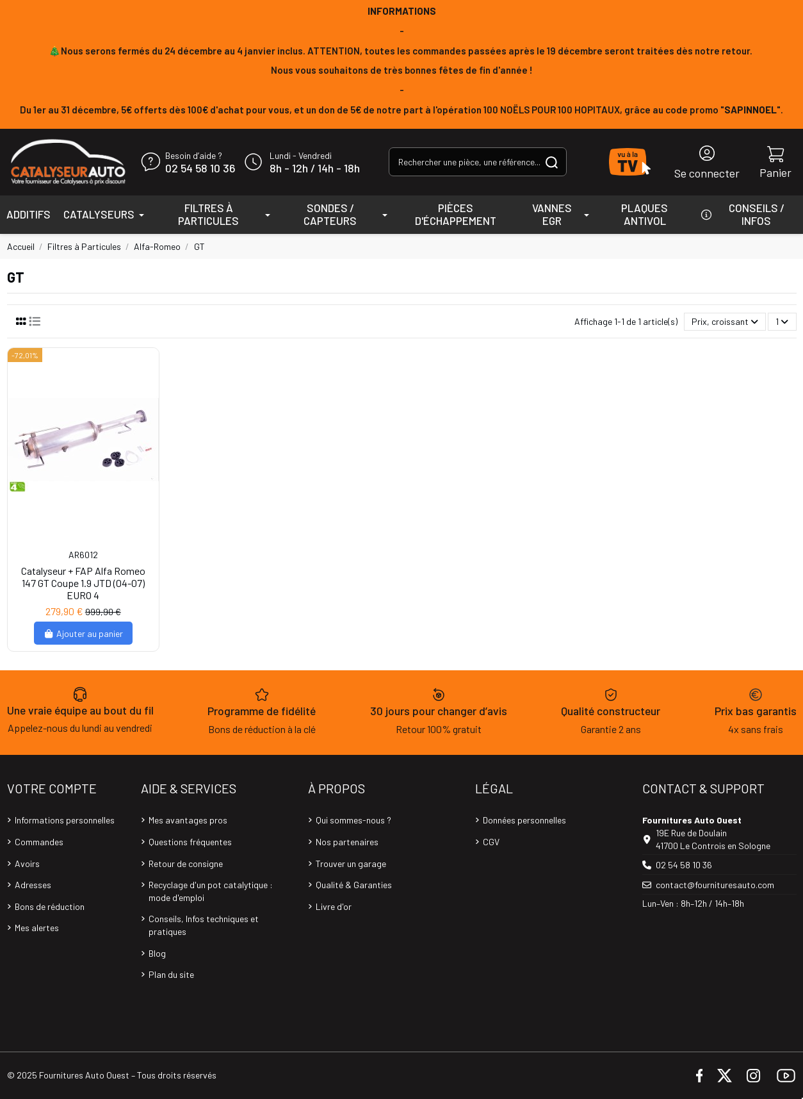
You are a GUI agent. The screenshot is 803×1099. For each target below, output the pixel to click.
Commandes (39, 841)
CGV (491, 841)
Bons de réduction (50, 906)
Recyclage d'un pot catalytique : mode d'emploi (211, 891)
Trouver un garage (351, 863)
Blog (157, 953)
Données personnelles (524, 819)
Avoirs (27, 863)
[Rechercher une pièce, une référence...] (552, 161)
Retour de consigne (186, 863)
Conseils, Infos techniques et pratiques (204, 925)
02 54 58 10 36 (200, 168)
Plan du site (171, 974)
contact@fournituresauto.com (715, 884)
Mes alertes (37, 927)
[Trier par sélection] (725, 322)
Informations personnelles (65, 819)
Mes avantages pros (188, 819)
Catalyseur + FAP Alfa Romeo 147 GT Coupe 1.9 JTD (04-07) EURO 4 (83, 583)
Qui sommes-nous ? (353, 819)
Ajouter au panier (84, 633)
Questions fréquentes (190, 841)
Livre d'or (334, 906)
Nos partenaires (347, 841)
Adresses (33, 884)
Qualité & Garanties (354, 884)
